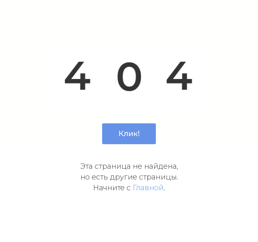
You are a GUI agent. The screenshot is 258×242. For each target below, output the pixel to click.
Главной (148, 187)
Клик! (129, 133)
